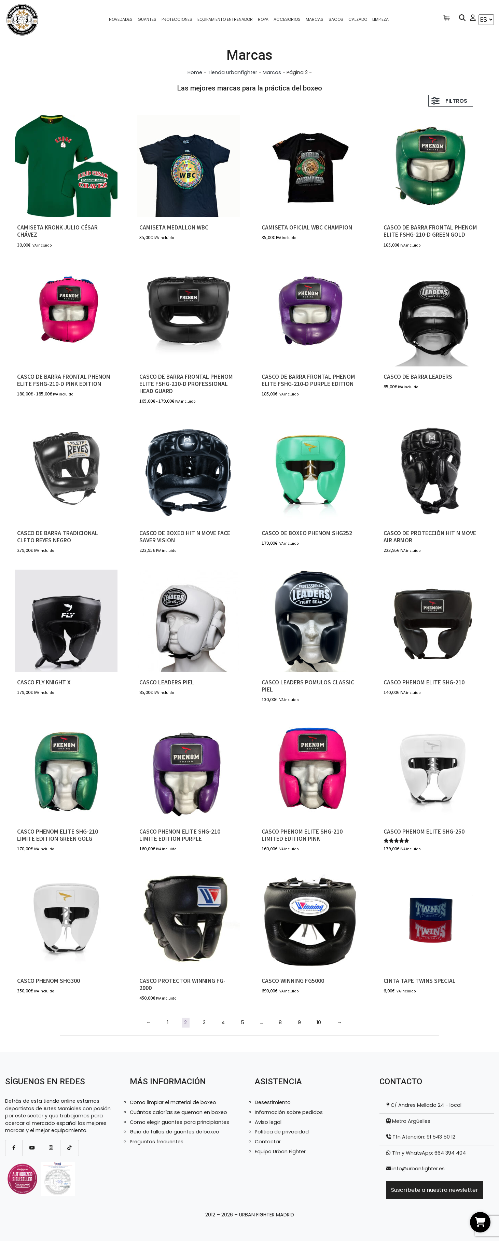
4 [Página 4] (223, 1022)
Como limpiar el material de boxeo (173, 1102)
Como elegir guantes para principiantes (179, 1122)
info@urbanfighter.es (418, 1168)
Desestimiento (273, 1102)
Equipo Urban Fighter (280, 1151)
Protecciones (177, 19)
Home (195, 72)
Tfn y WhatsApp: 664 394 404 (428, 1152)
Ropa (263, 19)
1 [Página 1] (167, 1022)
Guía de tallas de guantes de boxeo (174, 1131)
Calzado (357, 19)
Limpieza (380, 19)
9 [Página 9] (299, 1022)
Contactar (268, 1141)
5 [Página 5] (242, 1022)
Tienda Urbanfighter (232, 72)
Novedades (121, 19)
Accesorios (287, 19)
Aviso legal (268, 1122)
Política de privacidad (282, 1131)
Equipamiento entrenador (225, 19)
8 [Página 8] (280, 1022)
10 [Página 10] (319, 1022)
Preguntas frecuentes (156, 1141)
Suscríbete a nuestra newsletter (434, 1190)
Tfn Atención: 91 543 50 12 (423, 1136)
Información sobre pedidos (289, 1112)
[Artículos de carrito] (448, 17)
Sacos (336, 19)
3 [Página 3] (204, 1022)
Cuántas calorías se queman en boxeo (178, 1112)
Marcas (314, 19)
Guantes (147, 19)
